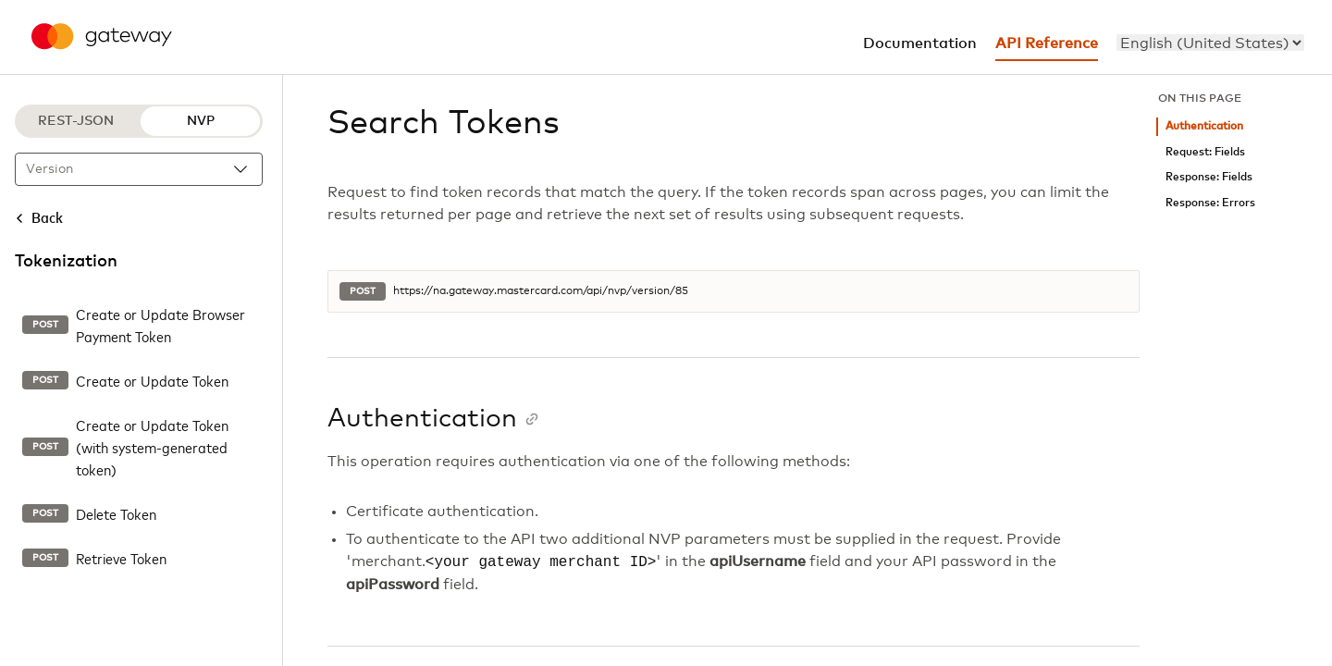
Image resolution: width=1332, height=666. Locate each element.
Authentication (1204, 126)
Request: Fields (1205, 152)
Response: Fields (1209, 177)
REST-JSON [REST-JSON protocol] (76, 121)
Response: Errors (1210, 203)
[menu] (1210, 42)
